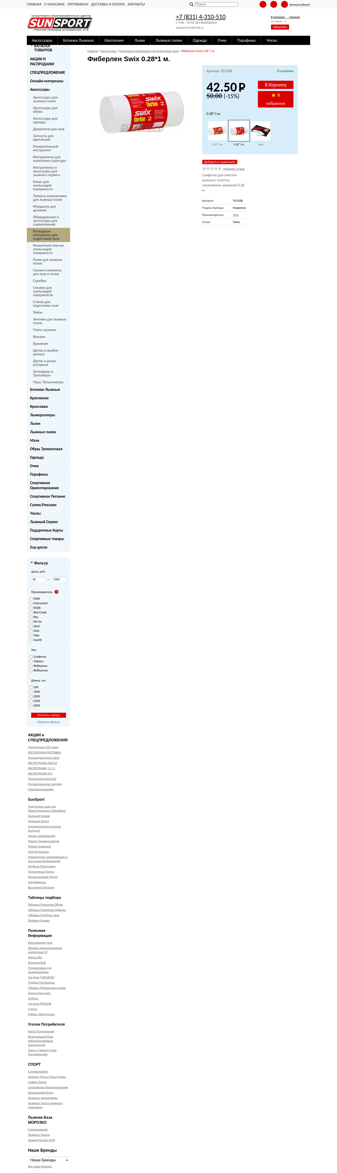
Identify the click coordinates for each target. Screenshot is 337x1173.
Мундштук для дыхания (44, 208)
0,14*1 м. (217, 144)
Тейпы (38, 312)
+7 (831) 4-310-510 (201, 17)
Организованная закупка (45, 784)
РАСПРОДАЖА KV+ (40, 774)
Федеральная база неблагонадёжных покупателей (40, 1041)
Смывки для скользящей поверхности (43, 291)
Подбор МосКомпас (41, 983)
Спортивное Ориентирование (44, 485)
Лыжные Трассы (39, 1135)
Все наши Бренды (40, 1166)
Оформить (280, 27)
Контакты (136, 4)
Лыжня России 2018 (41, 1140)
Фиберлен (38, 666)
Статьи (32, 1009)
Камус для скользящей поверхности (43, 185)
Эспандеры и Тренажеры (43, 373)
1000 (35, 692)
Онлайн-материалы (47, 81)
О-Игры (33, 998)
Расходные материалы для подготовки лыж (46, 235)
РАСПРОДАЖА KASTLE (42, 763)
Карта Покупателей (41, 1031)
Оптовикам (77, 4)
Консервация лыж (40, 943)
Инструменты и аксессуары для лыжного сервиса (46, 171)
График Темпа (37, 1082)
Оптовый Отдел (38, 821)
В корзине (285, 17)
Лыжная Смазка (39, 920)
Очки (34, 466)
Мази (34, 440)
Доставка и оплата (108, 4)
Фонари (39, 336)
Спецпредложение (40, 789)
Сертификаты (37, 882)
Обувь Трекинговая (46, 449)
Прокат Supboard (39, 846)
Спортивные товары (47, 538)
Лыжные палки (43, 432)
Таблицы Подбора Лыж (44, 915)
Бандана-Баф (37, 963)
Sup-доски (38, 547)
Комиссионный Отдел (43, 877)
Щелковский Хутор (40, 1093)
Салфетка (38, 657)
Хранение (40, 343)
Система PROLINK (39, 1004)
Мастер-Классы (38, 852)
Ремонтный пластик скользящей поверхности (48, 249)
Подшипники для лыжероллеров (39, 970)
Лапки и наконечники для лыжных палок (50, 198)
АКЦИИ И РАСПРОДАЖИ (42, 61)
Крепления (39, 398)
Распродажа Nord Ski (42, 779)
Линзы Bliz (35, 957)
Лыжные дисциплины (43, 1098)
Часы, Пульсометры (48, 382)
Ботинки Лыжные (45, 389)
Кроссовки (39, 406)
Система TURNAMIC (41, 977)
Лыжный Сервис (44, 521)
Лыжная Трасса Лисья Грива (47, 1077)
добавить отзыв (234, 169)
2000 (35, 696)
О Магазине (54, 4)
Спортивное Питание (47, 496)
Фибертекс (39, 670)
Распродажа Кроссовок (43, 758)
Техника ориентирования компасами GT (45, 950)
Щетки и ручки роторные (44, 363)
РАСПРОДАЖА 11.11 (41, 768)
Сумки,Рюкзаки (43, 504)
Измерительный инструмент (45, 148)
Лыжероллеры (42, 415)
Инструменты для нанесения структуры (49, 159)
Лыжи (35, 423)
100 (34, 687)
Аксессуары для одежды (45, 120)
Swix (260, 144)
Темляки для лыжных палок (49, 321)
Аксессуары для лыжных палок (45, 99)
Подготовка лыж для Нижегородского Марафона (47, 809)
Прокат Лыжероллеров (43, 841)
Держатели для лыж (48, 129)
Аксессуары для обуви (45, 110)
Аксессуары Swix (39, 993)
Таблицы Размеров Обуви (45, 905)
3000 (35, 705)
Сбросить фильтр (48, 722)
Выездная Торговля (41, 887)
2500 (35, 701)
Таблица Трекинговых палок (47, 988)
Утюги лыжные (44, 330)
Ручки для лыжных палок (47, 261)
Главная (34, 4)
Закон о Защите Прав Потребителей (42, 1052)
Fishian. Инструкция (41, 1014)
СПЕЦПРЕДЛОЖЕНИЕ (47, 72)
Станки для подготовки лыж (45, 304)
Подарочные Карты (46, 530)
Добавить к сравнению (219, 162)
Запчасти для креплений (43, 138)
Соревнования (38, 1072)
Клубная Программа (42, 866)
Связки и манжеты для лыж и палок (47, 272)
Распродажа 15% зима (43, 747)
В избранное (275, 99)
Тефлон (36, 661)
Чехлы (35, 513)
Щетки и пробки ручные (45, 352)
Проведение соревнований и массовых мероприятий (48, 859)
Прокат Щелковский (41, 836)
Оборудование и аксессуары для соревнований (46, 220)
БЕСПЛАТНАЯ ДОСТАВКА (44, 752)
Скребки (39, 281)
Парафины (39, 474)
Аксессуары (40, 89)
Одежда (37, 457)
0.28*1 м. (239, 144)
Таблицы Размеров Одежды (47, 910)
